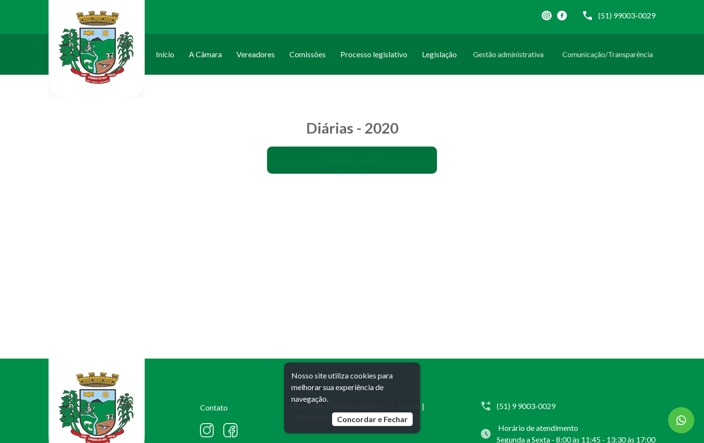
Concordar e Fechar (372, 419)
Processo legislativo (373, 54)
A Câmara (205, 54)
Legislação (439, 54)
